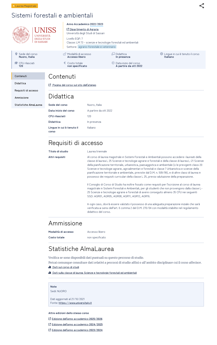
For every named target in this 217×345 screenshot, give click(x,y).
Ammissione (22, 97)
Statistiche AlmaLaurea (28, 104)
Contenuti (21, 76)
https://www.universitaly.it (75, 303)
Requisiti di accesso (26, 90)
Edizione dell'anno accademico (75, 318)
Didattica (20, 83)
